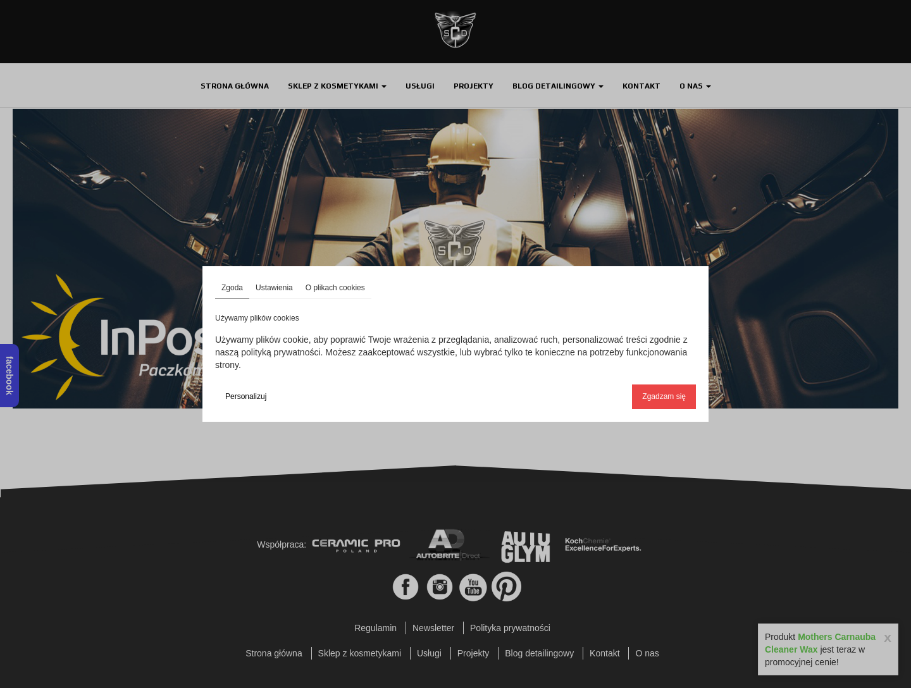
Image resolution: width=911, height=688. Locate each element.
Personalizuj (245, 396)
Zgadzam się (664, 396)
